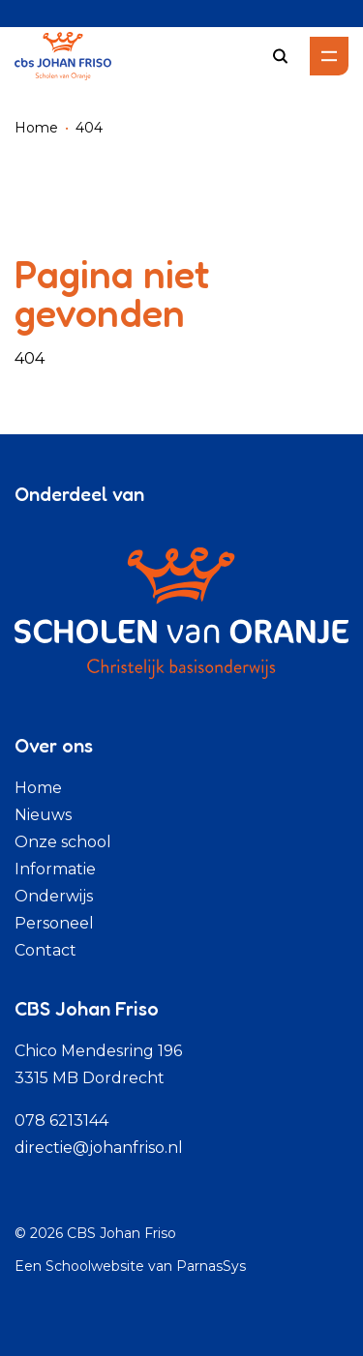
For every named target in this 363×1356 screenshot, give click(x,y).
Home (36, 127)
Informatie (55, 869)
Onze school (63, 842)
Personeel (54, 923)
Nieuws (43, 815)
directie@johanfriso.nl (99, 1147)
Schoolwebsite (94, 1266)
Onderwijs (54, 896)
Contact (45, 950)
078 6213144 (61, 1120)
